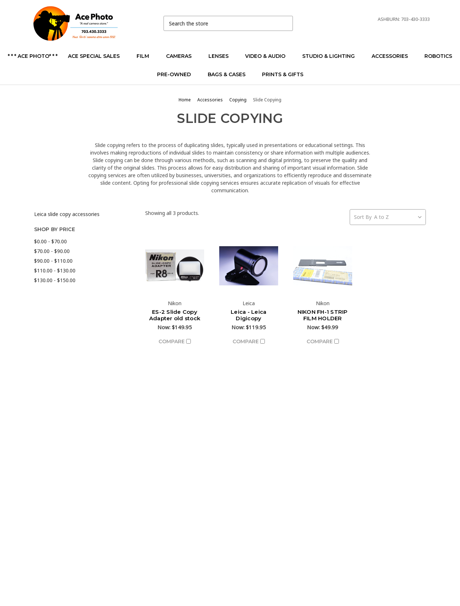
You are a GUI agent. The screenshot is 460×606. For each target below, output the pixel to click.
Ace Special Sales (97, 56)
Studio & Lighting (331, 56)
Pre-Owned (177, 74)
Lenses (221, 56)
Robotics (438, 56)
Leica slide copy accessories (67, 214)
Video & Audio (268, 56)
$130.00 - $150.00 (54, 280)
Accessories (393, 56)
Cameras (182, 56)
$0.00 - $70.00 (50, 241)
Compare (174, 341)
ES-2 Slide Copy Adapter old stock (174, 315)
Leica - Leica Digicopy (248, 315)
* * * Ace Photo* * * (33, 56)
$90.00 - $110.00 (53, 260)
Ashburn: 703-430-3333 (404, 19)
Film (146, 56)
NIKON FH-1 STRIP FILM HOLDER (323, 315)
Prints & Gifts (282, 74)
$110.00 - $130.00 (54, 270)
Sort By (363, 217)
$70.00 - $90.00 (52, 251)
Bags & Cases (230, 74)
